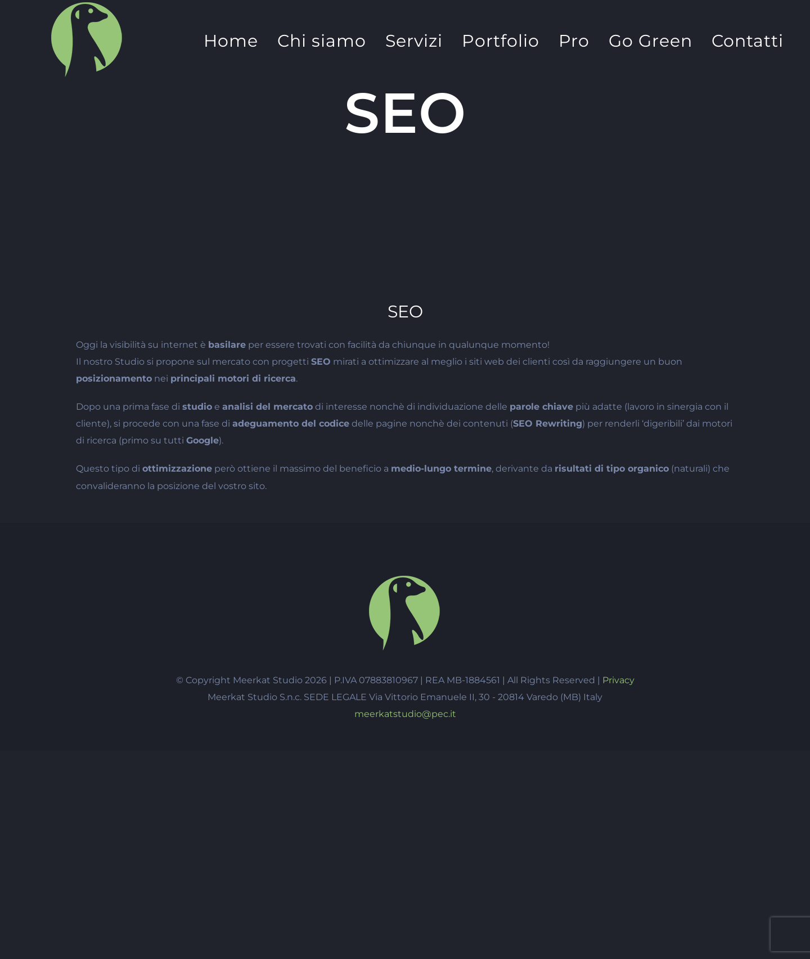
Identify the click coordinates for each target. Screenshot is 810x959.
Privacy (618, 680)
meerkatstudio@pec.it (405, 714)
